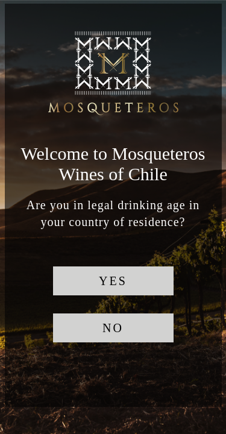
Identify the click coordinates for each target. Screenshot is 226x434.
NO (113, 328)
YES (113, 281)
